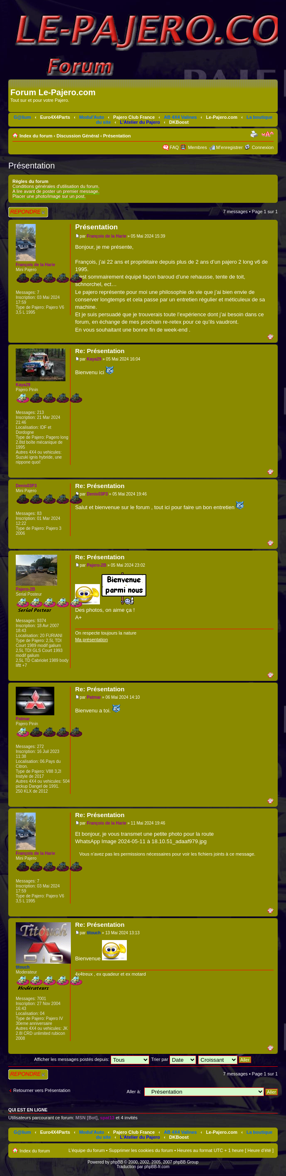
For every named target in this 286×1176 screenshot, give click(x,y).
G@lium (22, 117)
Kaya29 (94, 359)
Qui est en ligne (28, 1109)
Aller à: (134, 1091)
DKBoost (179, 122)
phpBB (117, 1162)
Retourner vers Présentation (41, 1090)
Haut (272, 336)
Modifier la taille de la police (268, 134)
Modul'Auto (91, 117)
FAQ (174, 147)
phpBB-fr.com (157, 1166)
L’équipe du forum (86, 1150)
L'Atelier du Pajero (140, 122)
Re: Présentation (99, 350)
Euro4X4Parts (55, 117)
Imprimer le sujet (254, 134)
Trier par (173, 1059)
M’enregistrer (229, 147)
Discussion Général (77, 135)
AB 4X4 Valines (180, 117)
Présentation (117, 135)
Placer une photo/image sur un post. (49, 196)
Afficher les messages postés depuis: (91, 1059)
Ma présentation (91, 639)
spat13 (107, 1117)
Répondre (28, 212)
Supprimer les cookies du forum (141, 1150)
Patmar (94, 697)
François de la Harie (106, 236)
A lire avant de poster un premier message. (55, 191)
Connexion (263, 147)
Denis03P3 (97, 494)
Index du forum (35, 135)
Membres (197, 147)
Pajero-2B (96, 565)
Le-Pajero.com (222, 117)
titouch (93, 933)
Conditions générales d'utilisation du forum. (55, 186)
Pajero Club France (134, 117)
